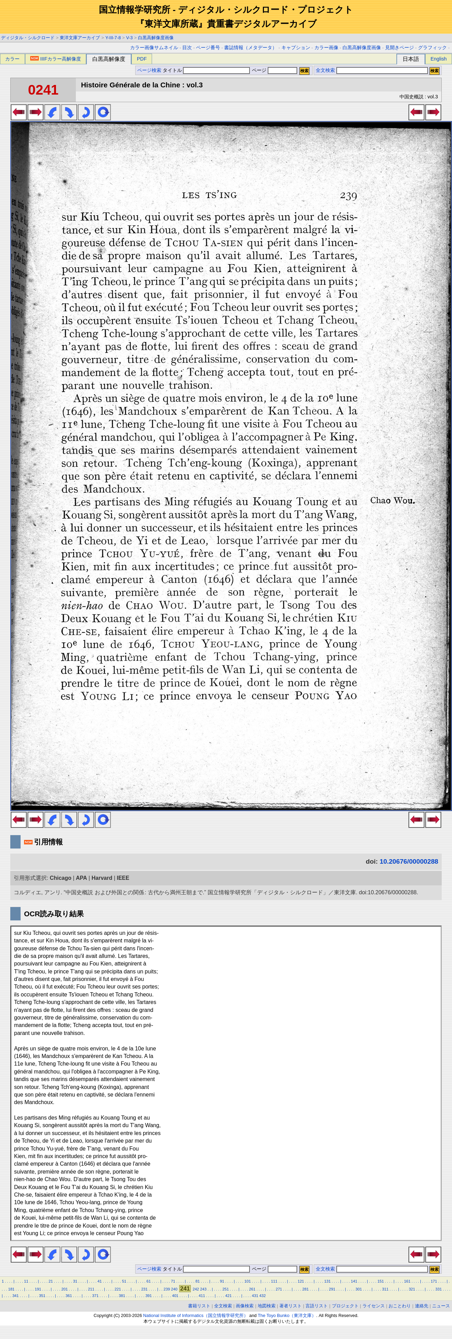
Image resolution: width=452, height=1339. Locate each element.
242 (196, 1289)
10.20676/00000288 (409, 861)
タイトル (206, 70)
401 (175, 1296)
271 (279, 1289)
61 (149, 1281)
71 (173, 1281)
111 (274, 1281)
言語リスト (316, 1305)
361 (69, 1296)
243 (203, 1289)
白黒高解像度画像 (156, 37)
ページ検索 (149, 70)
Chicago (60, 878)
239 (167, 1289)
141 (354, 1281)
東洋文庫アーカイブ (80, 37)
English (438, 59)
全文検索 (325, 70)
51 (124, 1281)
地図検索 (267, 1305)
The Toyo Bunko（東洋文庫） (287, 1315)
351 (42, 1296)
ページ (274, 70)
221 (118, 1289)
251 (225, 1289)
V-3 (129, 37)
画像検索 (245, 1305)
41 (99, 1281)
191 (38, 1289)
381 (122, 1296)
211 (91, 1289)
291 (332, 1289)
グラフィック (432, 47)
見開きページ (399, 47)
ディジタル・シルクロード (28, 37)
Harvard (102, 878)
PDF (142, 59)
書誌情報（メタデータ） (250, 47)
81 (197, 1281)
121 (301, 1281)
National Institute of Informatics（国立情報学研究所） (195, 1315)
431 (255, 1296)
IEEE (123, 878)
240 (174, 1289)
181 (11, 1289)
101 (247, 1281)
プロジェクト (345, 1305)
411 (202, 1296)
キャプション (295, 47)
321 (412, 1289)
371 (95, 1296)
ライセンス (373, 1305)
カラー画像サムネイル (154, 47)
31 (75, 1281)
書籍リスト (199, 1305)
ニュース (441, 1305)
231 (144, 1289)
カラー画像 (326, 47)
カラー (12, 59)
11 (26, 1281)
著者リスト (290, 1305)
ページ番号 (208, 47)
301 (359, 1289)
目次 (187, 47)
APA (81, 878)
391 (149, 1296)
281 (305, 1289)
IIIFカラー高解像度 (55, 59)
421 (228, 1296)
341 (15, 1296)
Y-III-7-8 (113, 37)
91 (222, 1281)
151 (381, 1281)
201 (64, 1289)
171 (434, 1281)
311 (385, 1289)
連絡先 (421, 1305)
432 (262, 1296)
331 (438, 1289)
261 (252, 1289)
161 (407, 1281)
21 (50, 1281)
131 (327, 1281)
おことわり (400, 1305)
